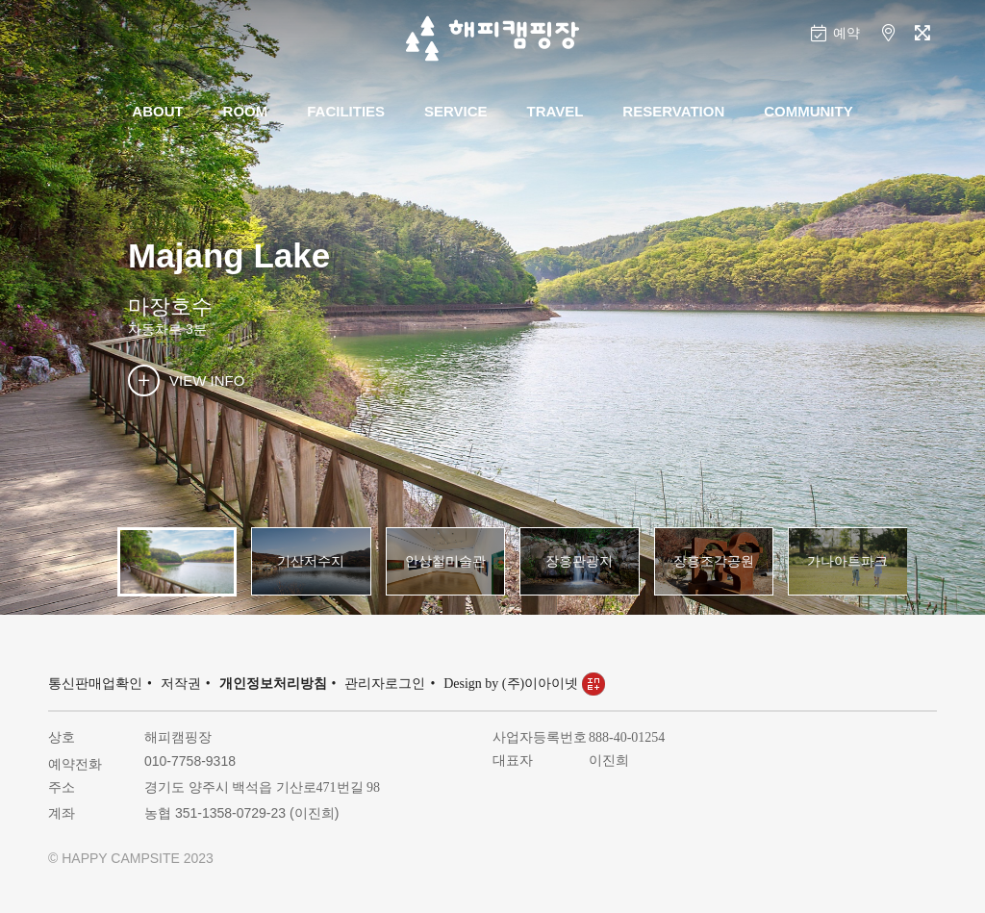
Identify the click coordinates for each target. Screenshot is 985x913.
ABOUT (157, 111)
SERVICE (456, 111)
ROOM (245, 111)
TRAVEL (555, 111)
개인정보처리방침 (273, 683)
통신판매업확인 (95, 683)
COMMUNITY (808, 111)
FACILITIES (346, 111)
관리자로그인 (384, 683)
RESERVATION (673, 111)
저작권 (181, 683)
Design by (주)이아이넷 (524, 683)
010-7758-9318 (190, 761)
